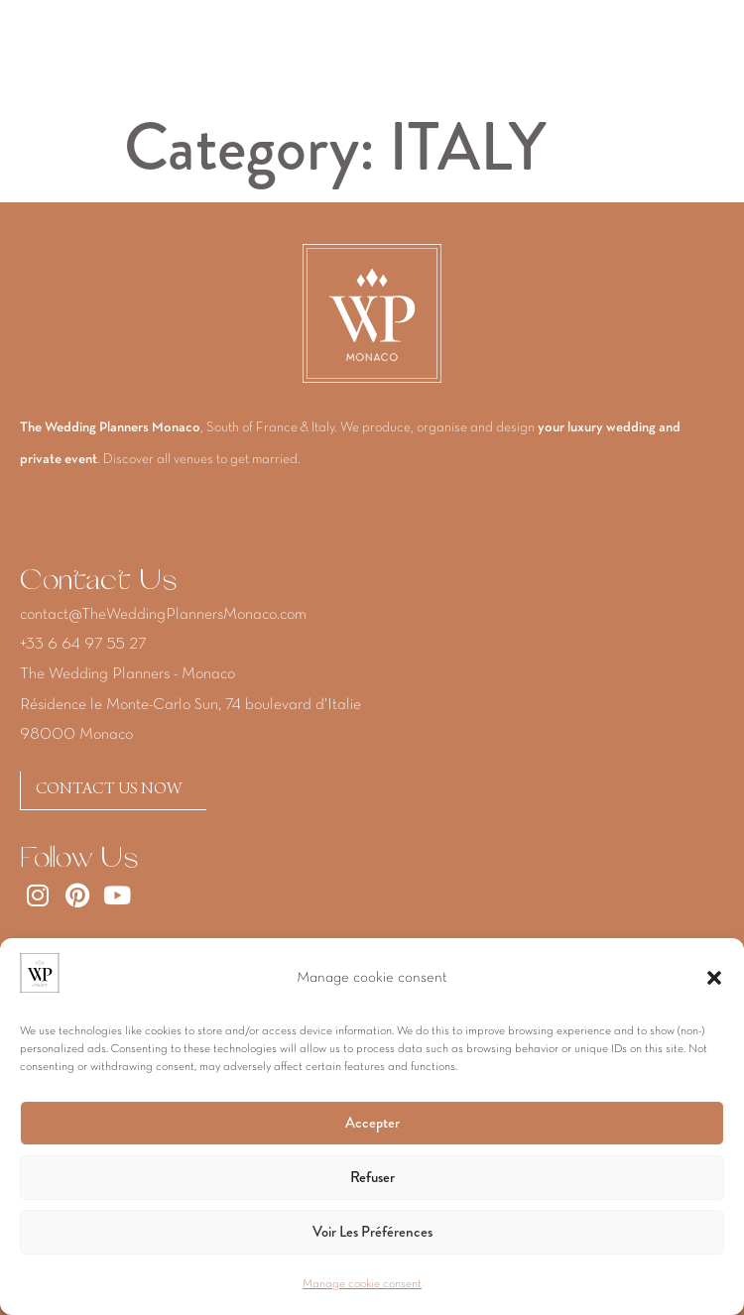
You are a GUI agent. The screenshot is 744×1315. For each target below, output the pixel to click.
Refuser (372, 1177)
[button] (714, 978)
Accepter (372, 1123)
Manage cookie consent (362, 1284)
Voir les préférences (372, 1232)
